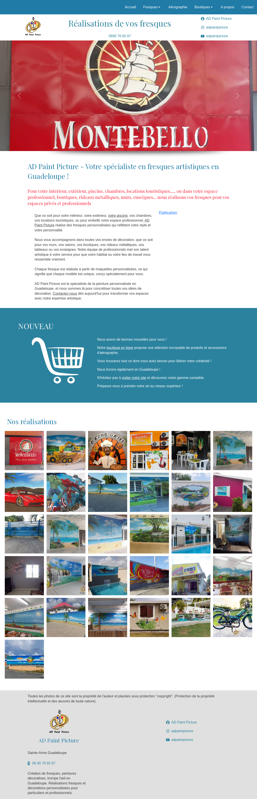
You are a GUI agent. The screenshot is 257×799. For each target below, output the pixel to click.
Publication (168, 212)
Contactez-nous (65, 293)
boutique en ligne (120, 348)
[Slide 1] (113, 145)
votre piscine (118, 215)
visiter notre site (134, 378)
